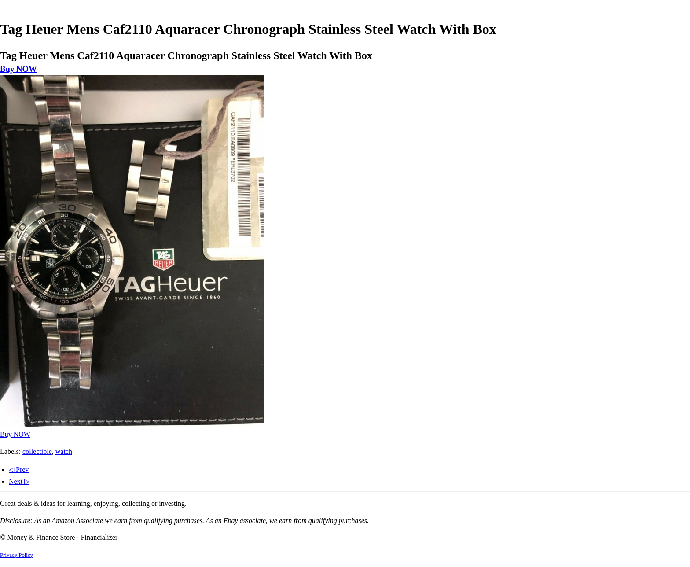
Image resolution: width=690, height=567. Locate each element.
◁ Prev (19, 469)
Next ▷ (19, 481)
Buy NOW (18, 69)
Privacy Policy (16, 555)
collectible (37, 451)
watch (63, 451)
